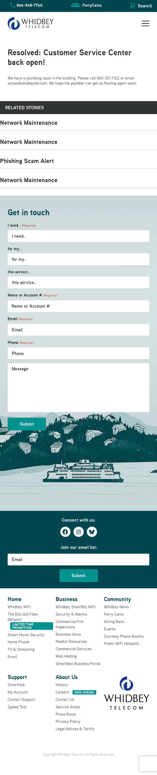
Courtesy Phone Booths (123, 636)
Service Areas (68, 706)
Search (145, 6)
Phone (20, 343)
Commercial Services (74, 648)
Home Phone (18, 641)
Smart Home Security (26, 634)
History (62, 684)
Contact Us (65, 699)
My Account (18, 692)
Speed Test (17, 706)
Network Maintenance (28, 122)
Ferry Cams (114, 614)
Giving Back (114, 621)
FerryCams (92, 5)
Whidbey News (116, 606)
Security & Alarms (71, 614)
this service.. (19, 272)
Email (20, 319)
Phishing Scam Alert (27, 161)
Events (109, 628)
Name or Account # (32, 295)
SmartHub (16, 684)
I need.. (22, 225)
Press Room (66, 714)
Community (117, 599)
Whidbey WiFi (19, 606)
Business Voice (68, 634)
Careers (76, 692)
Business (66, 599)
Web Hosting (66, 656)
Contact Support (21, 699)
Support (17, 677)
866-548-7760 (30, 5)
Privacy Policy (68, 721)
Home (14, 599)
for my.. (15, 248)
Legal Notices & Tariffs (75, 728)
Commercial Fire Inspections (69, 624)
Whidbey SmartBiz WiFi (76, 606)
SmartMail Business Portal (78, 663)
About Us (67, 677)
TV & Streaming (21, 649)
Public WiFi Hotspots (121, 643)
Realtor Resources (71, 641)
